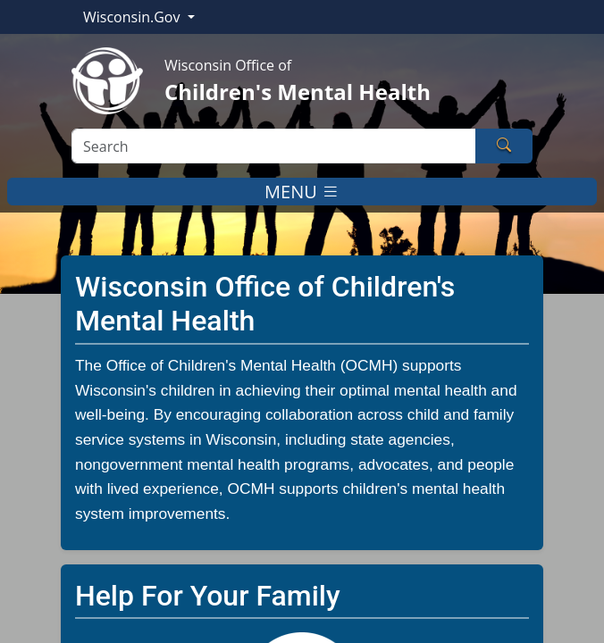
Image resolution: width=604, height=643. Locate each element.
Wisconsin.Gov (133, 17)
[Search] (273, 146)
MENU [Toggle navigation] (302, 192)
